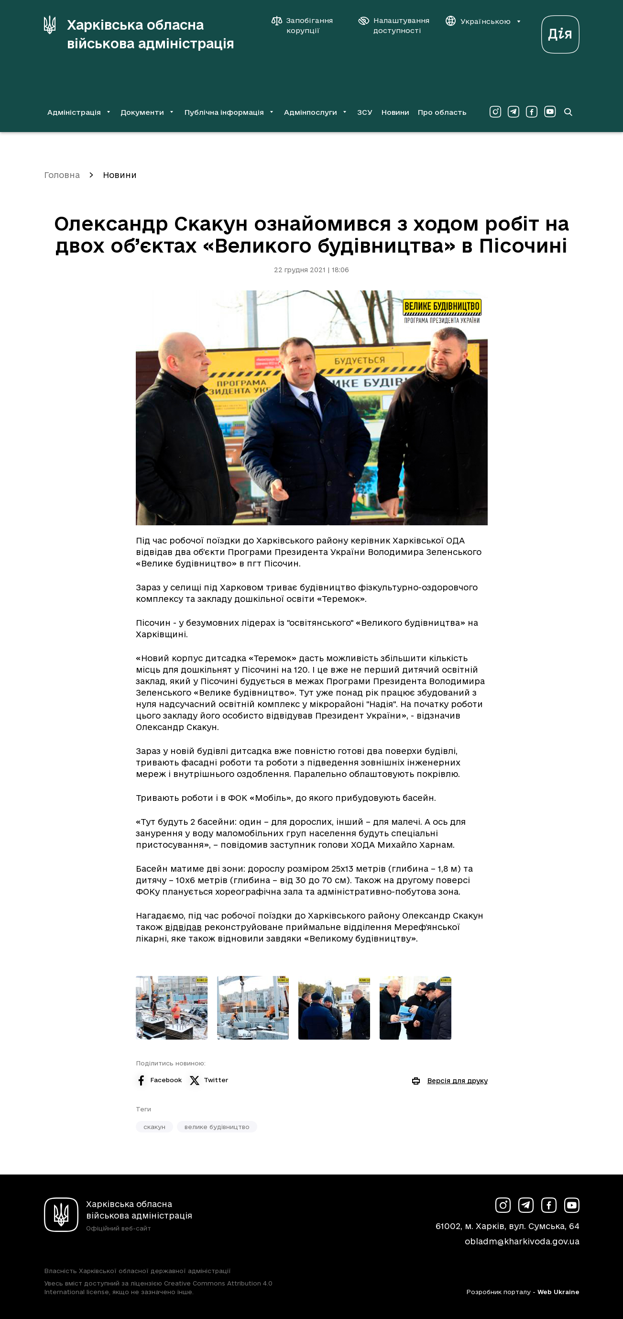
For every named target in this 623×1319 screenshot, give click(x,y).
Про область (442, 112)
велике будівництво (217, 1126)
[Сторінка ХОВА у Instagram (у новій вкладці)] (495, 112)
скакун (154, 1126)
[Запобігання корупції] (307, 25)
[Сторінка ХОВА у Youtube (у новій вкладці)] (550, 112)
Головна (62, 174)
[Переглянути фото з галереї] (172, 1008)
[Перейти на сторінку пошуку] (568, 112)
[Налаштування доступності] (394, 25)
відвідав (183, 926)
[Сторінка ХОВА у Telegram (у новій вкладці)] (513, 112)
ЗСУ (364, 112)
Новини (395, 112)
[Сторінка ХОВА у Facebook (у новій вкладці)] (531, 112)
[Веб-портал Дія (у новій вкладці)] (560, 31)
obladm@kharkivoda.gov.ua (522, 1241)
